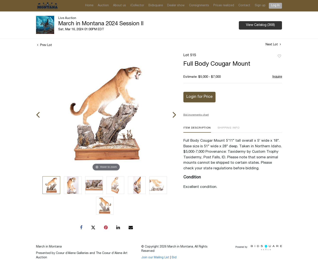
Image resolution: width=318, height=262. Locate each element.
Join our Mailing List (155, 257)
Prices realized (223, 5)
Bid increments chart (196, 115)
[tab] (197, 129)
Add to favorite (279, 56)
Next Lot (273, 44)
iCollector (137, 5)
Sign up (260, 5)
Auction (103, 5)
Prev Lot (44, 45)
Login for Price (199, 97)
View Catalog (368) (260, 25)
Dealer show (176, 5)
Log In (275, 5)
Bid (174, 257)
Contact (244, 5)
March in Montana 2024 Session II (100, 24)
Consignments (199, 5)
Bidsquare (155, 5)
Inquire (277, 76)
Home (89, 5)
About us (119, 5)
